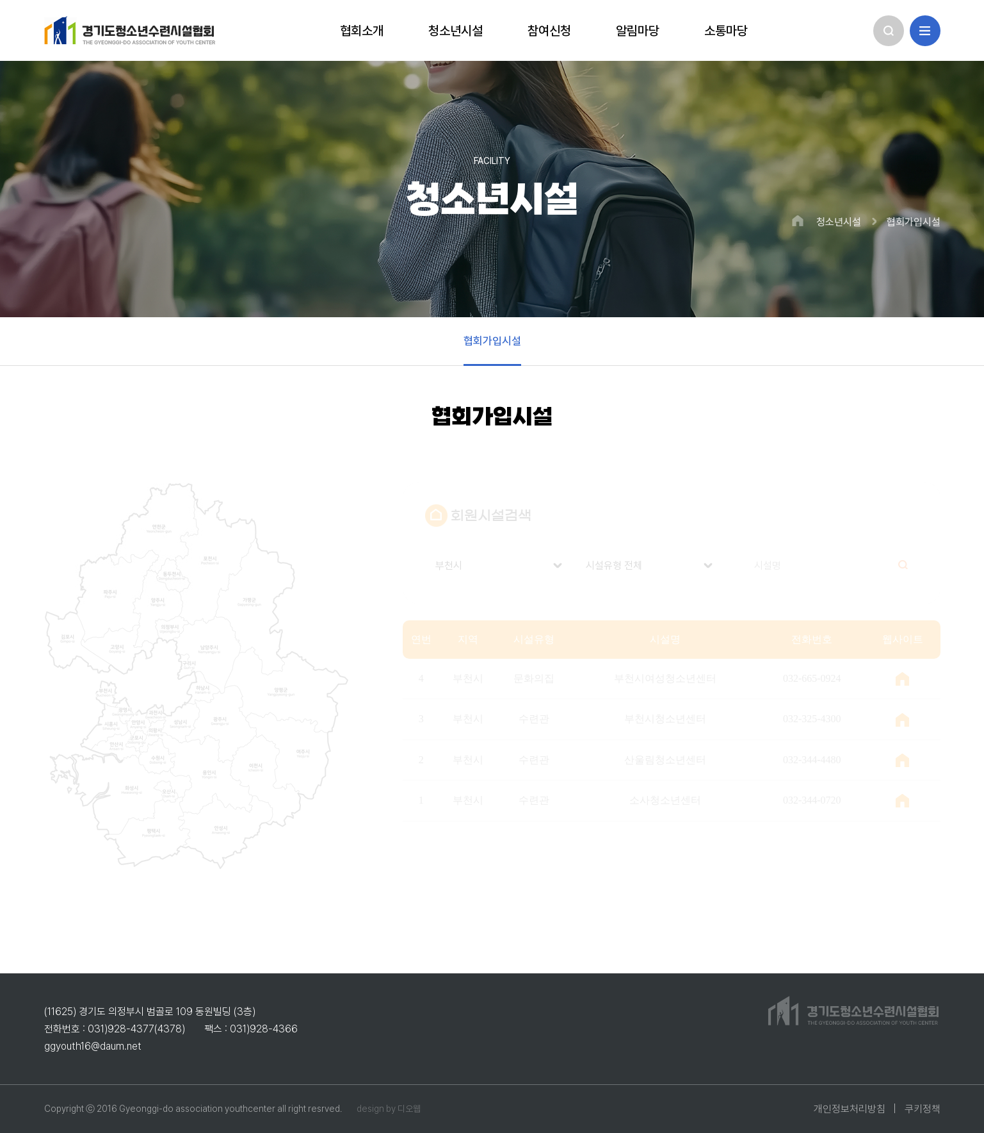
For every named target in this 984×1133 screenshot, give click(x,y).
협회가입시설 (913, 222)
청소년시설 (838, 222)
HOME (797, 220)
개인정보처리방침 (849, 1109)
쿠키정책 (922, 1109)
